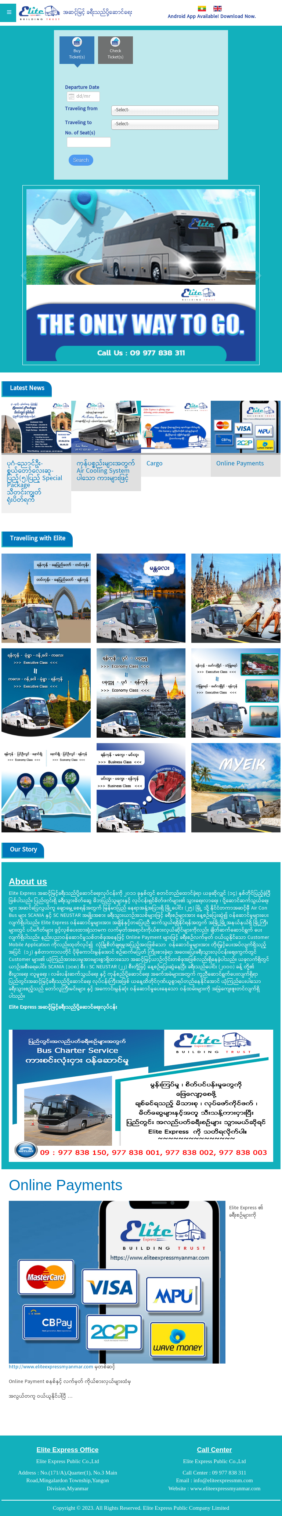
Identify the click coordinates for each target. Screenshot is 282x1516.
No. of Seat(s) (80, 133)
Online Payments (240, 464)
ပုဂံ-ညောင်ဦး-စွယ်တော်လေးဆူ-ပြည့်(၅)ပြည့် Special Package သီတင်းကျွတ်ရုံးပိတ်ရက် (34, 482)
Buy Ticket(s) (77, 54)
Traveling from (81, 109)
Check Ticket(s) (115, 54)
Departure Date (82, 87)
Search (81, 160)
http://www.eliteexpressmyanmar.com (51, 1367)
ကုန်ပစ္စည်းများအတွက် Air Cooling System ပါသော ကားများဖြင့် (106, 471)
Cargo (155, 464)
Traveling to (78, 123)
